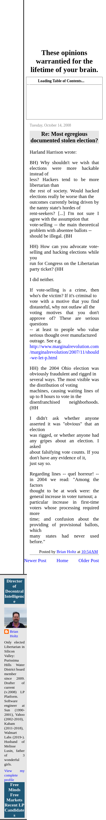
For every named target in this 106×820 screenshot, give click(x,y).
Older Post (89, 560)
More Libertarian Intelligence (64, 27)
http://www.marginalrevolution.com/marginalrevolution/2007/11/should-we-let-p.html (64, 352)
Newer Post (35, 560)
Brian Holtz (14, 633)
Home (62, 560)
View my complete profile (14, 775)
